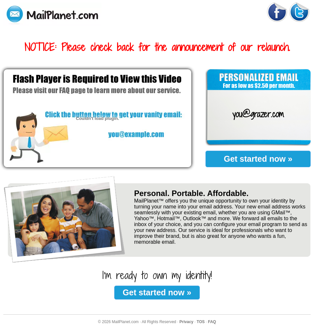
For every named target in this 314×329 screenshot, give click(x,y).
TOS (200, 322)
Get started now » (258, 158)
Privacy (187, 322)
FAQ (212, 322)
